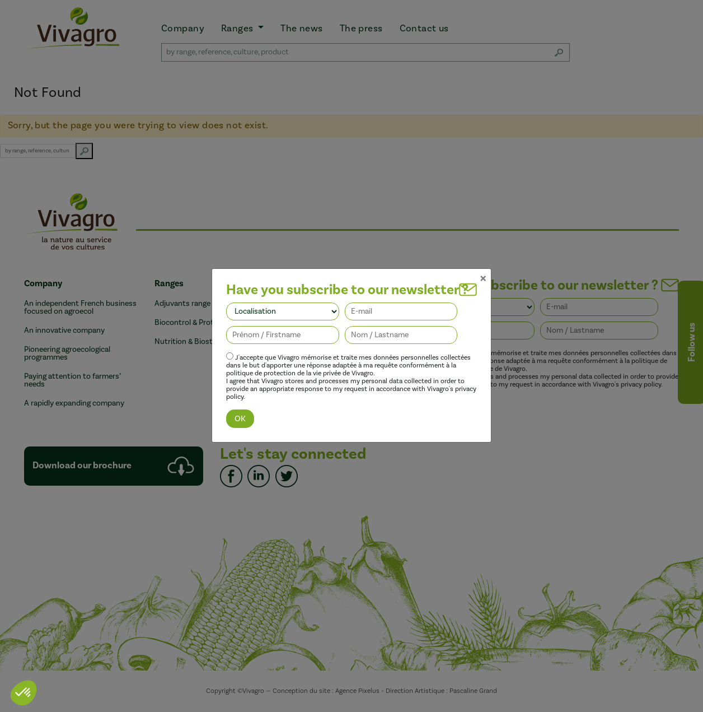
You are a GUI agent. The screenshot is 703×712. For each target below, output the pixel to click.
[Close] (483, 264)
